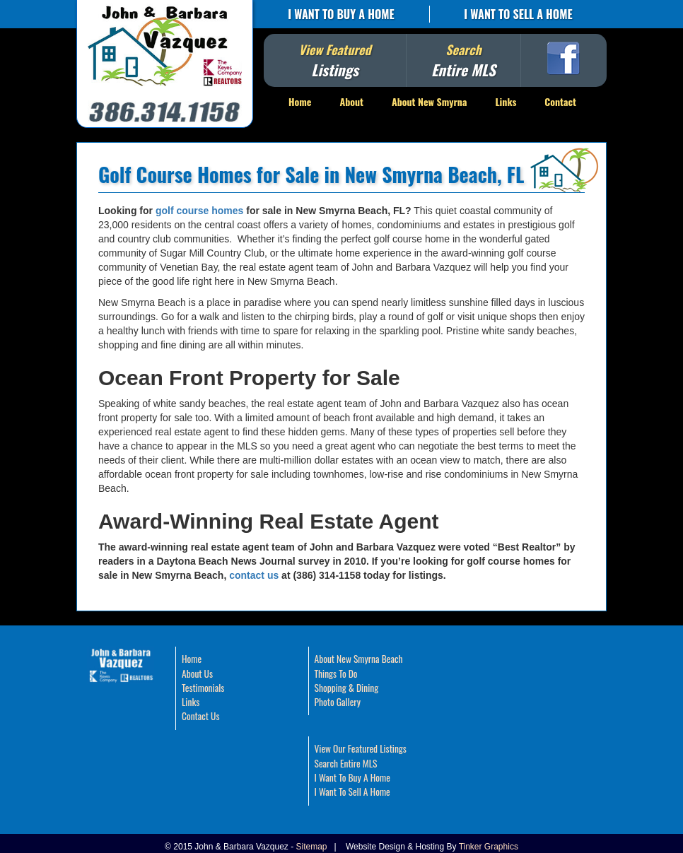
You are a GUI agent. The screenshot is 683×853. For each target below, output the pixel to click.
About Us (197, 673)
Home (299, 101)
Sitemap (311, 847)
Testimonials (203, 688)
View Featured (334, 60)
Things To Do (336, 673)
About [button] (351, 101)
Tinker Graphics (488, 847)
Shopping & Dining (347, 688)
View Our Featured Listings (361, 748)
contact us (254, 575)
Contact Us (200, 716)
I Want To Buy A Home (341, 14)
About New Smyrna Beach (359, 659)
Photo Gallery (338, 702)
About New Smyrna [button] (429, 101)
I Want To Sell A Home (518, 14)
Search (463, 60)
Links (505, 101)
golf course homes (199, 210)
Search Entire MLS (346, 763)
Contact (560, 101)
